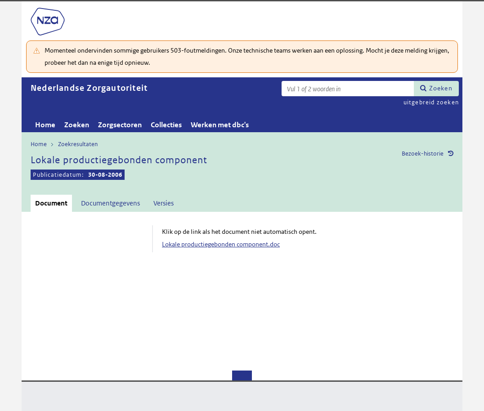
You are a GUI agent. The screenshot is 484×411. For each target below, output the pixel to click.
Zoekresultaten (78, 144)
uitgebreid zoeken (431, 102)
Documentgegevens (110, 203)
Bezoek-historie (423, 153)
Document (51, 203)
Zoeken (441, 88)
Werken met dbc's (220, 125)
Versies (163, 203)
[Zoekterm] (348, 88)
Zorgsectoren (120, 125)
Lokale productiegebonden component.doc (221, 244)
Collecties (166, 125)
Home (45, 125)
